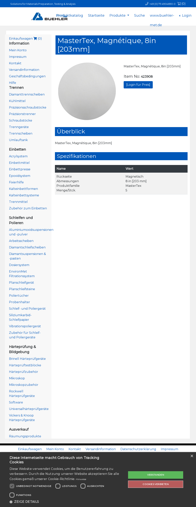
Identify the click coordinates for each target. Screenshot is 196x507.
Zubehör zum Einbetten (28, 208)
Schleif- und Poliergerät (27, 308)
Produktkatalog (69, 15)
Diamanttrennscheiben (27, 94)
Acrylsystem (18, 156)
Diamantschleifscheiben (27, 247)
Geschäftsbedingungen (27, 76)
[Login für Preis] (138, 85)
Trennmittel (18, 202)
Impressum (17, 57)
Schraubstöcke (20, 120)
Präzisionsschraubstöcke (27, 107)
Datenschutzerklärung (138, 449)
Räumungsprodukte (25, 436)
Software (16, 402)
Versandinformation (24, 70)
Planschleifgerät (21, 282)
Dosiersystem (19, 265)
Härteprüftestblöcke (25, 365)
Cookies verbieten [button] (156, 484)
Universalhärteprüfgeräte (29, 409)
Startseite (96, 15)
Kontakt (15, 63)
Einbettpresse (19, 169)
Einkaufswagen (25, 38)
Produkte (118, 15)
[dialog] (98, 479)
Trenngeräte (19, 127)
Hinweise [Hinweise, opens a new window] (81, 479)
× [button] (191, 456)
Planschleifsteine (22, 289)
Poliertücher (19, 295)
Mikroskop (17, 378)
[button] (66, 502)
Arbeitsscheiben (21, 241)
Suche (139, 15)
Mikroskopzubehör (23, 385)
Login (186, 15)
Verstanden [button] (155, 474)
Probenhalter (19, 302)
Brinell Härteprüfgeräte (27, 359)
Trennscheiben (20, 133)
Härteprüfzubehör (23, 372)
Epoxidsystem (19, 176)
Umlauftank (18, 140)
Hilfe (12, 83)
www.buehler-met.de (162, 18)
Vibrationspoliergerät (25, 326)
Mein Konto (18, 50)
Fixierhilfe (16, 182)
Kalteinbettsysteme (24, 195)
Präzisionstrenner (22, 114)
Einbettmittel (19, 163)
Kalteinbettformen (23, 189)
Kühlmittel (17, 101)
